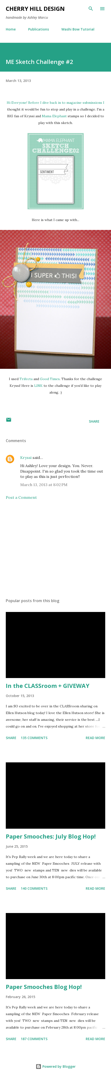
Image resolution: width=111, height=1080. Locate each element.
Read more (95, 737)
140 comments (34, 888)
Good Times (50, 379)
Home (11, 29)
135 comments (34, 737)
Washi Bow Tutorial (77, 29)
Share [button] (94, 421)
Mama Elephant (54, 116)
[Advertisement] (55, 549)
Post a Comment (21, 497)
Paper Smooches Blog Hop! (44, 987)
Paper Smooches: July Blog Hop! (51, 836)
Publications (38, 29)
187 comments (34, 1039)
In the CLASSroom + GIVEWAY (47, 686)
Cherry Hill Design (35, 8)
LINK (38, 385)
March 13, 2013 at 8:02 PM (43, 484)
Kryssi (26, 457)
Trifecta (26, 379)
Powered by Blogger (56, 1066)
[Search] (91, 9)
